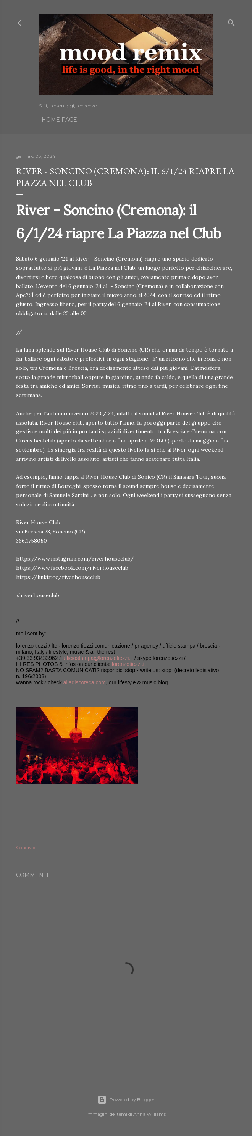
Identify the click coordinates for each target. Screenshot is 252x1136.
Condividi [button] (26, 847)
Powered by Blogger (126, 1099)
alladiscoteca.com (84, 682)
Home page (59, 119)
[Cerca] (231, 21)
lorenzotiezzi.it (129, 664)
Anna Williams (149, 1114)
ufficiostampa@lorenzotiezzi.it (97, 658)
